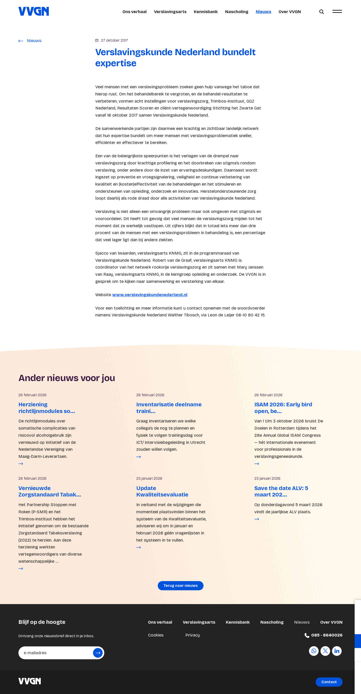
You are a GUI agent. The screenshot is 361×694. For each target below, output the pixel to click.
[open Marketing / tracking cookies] (353, 655)
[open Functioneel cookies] (353, 641)
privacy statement (303, 626)
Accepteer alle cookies (322, 672)
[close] (353, 608)
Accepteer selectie (322, 685)
